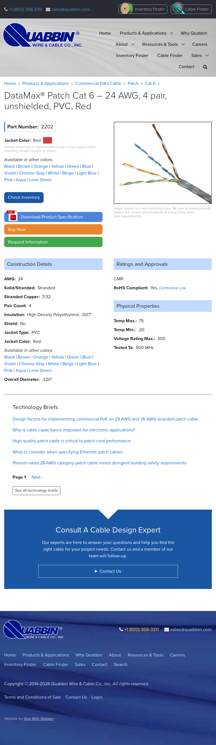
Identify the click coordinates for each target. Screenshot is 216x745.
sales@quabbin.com (71, 9)
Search (120, 664)
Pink (9, 179)
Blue (87, 166)
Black (10, 166)
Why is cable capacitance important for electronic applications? (74, 430)
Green (73, 166)
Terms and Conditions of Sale (32, 697)
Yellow (58, 166)
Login (96, 697)
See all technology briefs (36, 490)
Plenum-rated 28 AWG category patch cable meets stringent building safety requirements (99, 463)
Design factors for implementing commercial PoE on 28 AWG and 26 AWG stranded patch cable (105, 419)
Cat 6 (150, 83)
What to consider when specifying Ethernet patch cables (67, 452)
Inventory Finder (150, 9)
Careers (199, 44)
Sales (196, 55)
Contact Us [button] (110, 571)
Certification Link (172, 288)
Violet (10, 173)
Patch (133, 83)
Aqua (21, 179)
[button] (205, 67)
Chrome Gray (32, 173)
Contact (186, 66)
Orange (41, 166)
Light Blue (87, 173)
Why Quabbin (194, 33)
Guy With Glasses (38, 718)
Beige (68, 173)
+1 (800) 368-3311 (25, 9)
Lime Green (40, 179)
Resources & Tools (160, 44)
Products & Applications (143, 33)
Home (105, 33)
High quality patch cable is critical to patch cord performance (72, 441)
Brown (25, 166)
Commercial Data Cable (98, 83)
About (122, 44)
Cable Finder (197, 9)
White (54, 173)
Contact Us (76, 697)
